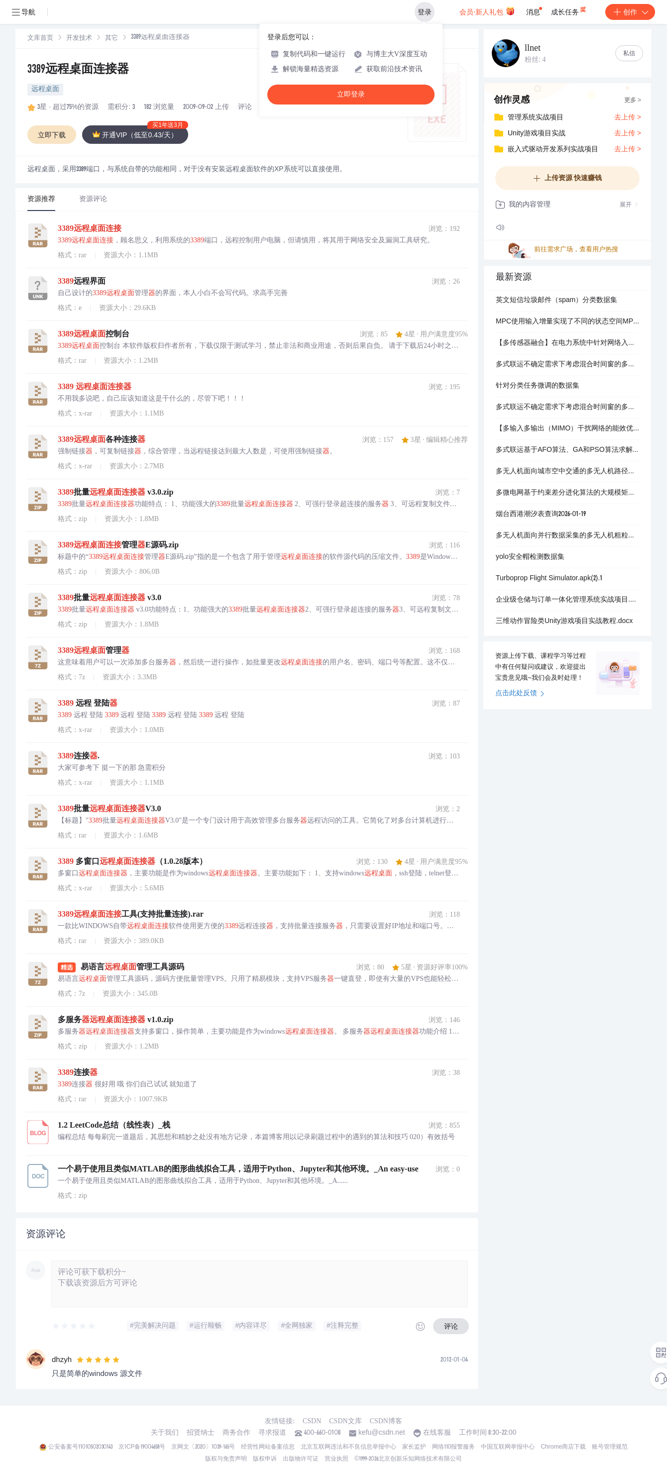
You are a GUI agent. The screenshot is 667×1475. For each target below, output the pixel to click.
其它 (111, 38)
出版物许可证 (301, 1459)
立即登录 (351, 94)
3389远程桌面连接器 (78, 70)
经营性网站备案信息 (268, 1447)
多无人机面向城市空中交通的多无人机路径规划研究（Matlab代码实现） (567, 471)
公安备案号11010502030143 (80, 1447)
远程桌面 (45, 89)
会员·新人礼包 (487, 11)
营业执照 (336, 1459)
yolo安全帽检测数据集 (530, 557)
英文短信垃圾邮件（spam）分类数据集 (556, 300)
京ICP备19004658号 (141, 1447)
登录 (425, 12)
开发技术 (79, 38)
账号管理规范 (610, 1447)
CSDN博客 (386, 1421)
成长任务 (569, 9)
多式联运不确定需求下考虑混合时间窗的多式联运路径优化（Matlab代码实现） (567, 364)
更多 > (632, 101)
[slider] (74, 1326)
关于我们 (165, 1433)
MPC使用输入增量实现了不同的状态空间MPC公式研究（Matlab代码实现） (567, 321)
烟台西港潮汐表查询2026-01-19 (541, 514)
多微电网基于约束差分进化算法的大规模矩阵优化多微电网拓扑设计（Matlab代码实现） (567, 493)
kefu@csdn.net (381, 1433)
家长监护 (414, 1447)
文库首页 (40, 38)
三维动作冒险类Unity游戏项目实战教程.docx (564, 621)
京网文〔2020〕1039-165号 (203, 1447)
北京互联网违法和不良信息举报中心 (348, 1447)
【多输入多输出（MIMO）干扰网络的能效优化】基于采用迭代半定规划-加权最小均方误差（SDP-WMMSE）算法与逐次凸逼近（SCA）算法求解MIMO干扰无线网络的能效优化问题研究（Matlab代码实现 (567, 428)
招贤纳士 (201, 1433)
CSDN (312, 1421)
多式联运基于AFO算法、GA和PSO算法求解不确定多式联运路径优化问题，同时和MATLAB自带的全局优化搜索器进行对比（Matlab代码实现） (567, 450)
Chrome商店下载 (563, 1447)
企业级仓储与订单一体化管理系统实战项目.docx (567, 600)
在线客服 (437, 1433)
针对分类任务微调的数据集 (537, 386)
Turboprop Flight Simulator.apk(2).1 (549, 578)
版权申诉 (265, 1459)
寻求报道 (272, 1433)
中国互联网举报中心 (508, 1447)
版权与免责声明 (226, 1459)
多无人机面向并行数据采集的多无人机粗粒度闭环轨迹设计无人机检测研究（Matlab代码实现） (567, 535)
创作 (630, 12)
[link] (40, 38)
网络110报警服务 (453, 1447)
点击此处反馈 (520, 693)
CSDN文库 (345, 1421)
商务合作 (236, 1433)
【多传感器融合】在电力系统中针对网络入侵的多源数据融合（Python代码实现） (567, 343)
